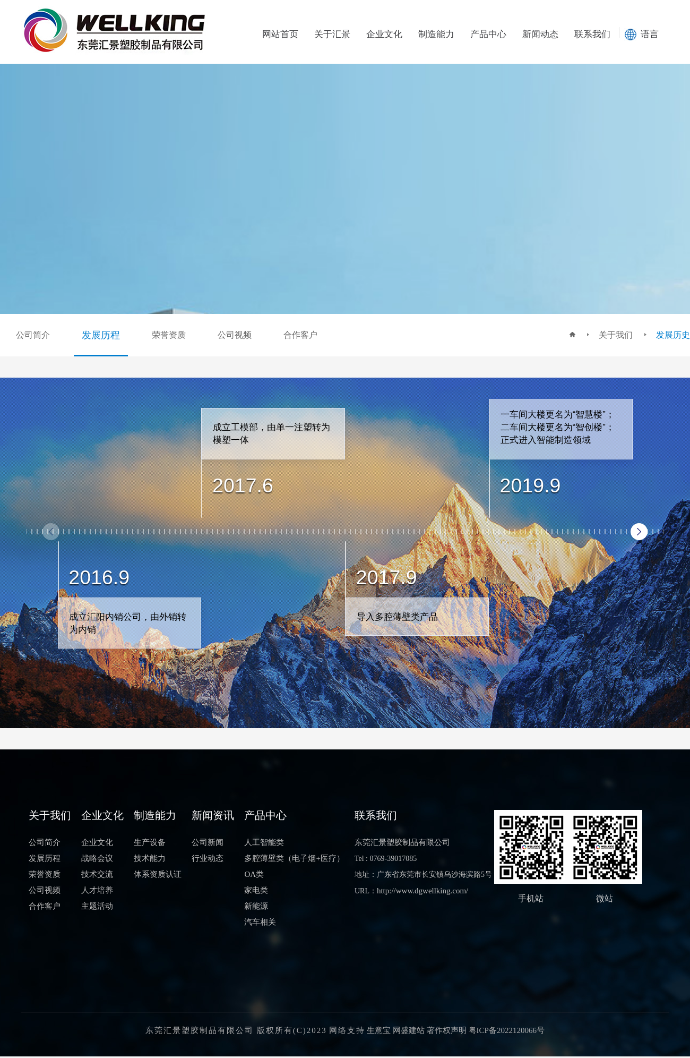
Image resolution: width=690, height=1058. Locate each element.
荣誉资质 (45, 874)
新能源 (256, 906)
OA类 (254, 874)
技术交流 (97, 874)
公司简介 (45, 842)
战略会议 (97, 858)
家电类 (256, 890)
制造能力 (436, 34)
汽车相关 (260, 922)
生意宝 (379, 1030)
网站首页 (280, 34)
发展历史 (673, 334)
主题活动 (97, 906)
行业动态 (207, 858)
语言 (650, 34)
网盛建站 (409, 1030)
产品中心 (488, 34)
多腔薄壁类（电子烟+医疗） (294, 858)
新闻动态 (540, 34)
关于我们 (616, 334)
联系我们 (592, 34)
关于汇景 (332, 34)
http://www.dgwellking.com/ (422, 890)
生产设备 (150, 842)
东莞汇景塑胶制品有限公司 (402, 842)
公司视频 (45, 890)
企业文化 (384, 34)
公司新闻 (207, 842)
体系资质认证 (158, 874)
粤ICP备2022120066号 (507, 1030)
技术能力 (150, 858)
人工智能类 (264, 842)
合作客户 (45, 906)
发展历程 (45, 858)
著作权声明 (447, 1030)
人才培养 (97, 890)
